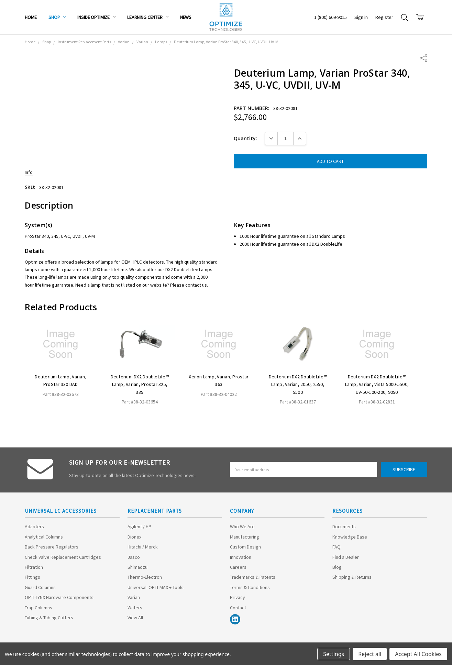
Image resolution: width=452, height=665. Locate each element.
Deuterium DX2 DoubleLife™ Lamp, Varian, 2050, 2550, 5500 (298, 384)
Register (384, 17)
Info (29, 172)
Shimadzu (137, 567)
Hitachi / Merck (143, 547)
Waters (135, 608)
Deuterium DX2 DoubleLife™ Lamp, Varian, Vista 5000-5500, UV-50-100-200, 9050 (377, 384)
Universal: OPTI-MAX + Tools (156, 587)
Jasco (134, 557)
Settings (333, 654)
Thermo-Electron (145, 577)
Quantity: (245, 138)
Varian (134, 597)
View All (135, 617)
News (185, 17)
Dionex (134, 537)
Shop (57, 17)
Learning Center (147, 17)
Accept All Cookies (418, 654)
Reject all (369, 654)
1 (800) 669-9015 (330, 17)
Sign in (361, 17)
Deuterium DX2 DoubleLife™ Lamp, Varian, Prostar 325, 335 (140, 384)
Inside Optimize (96, 17)
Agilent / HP (139, 526)
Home (30, 17)
